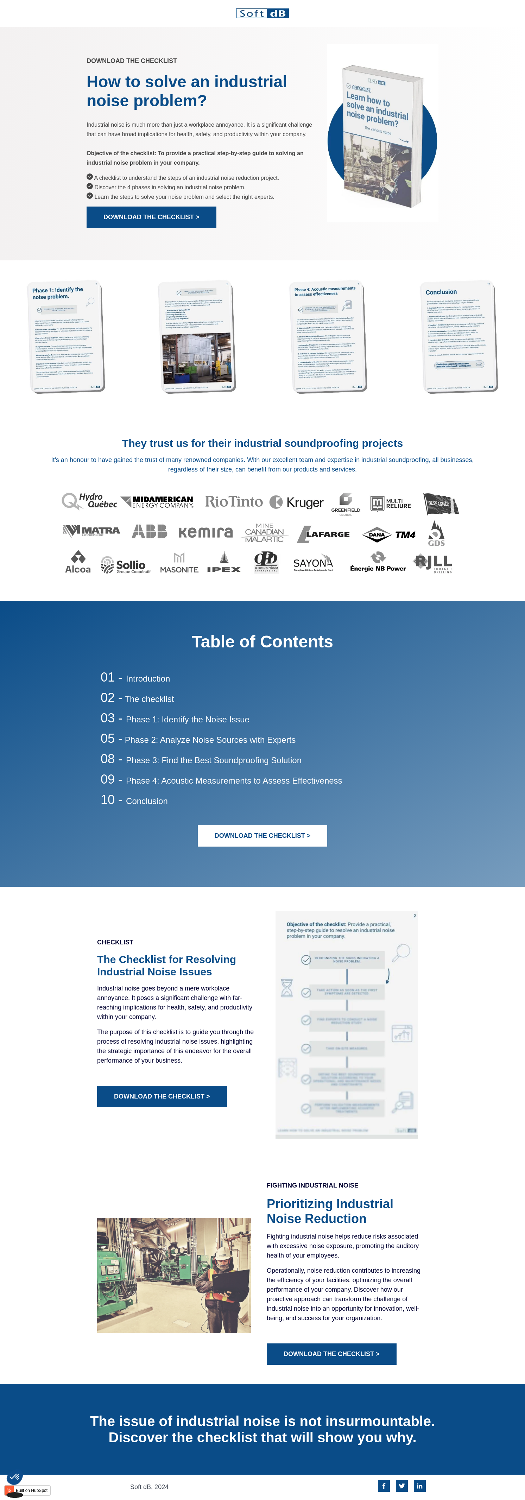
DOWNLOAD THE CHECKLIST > (151, 217)
